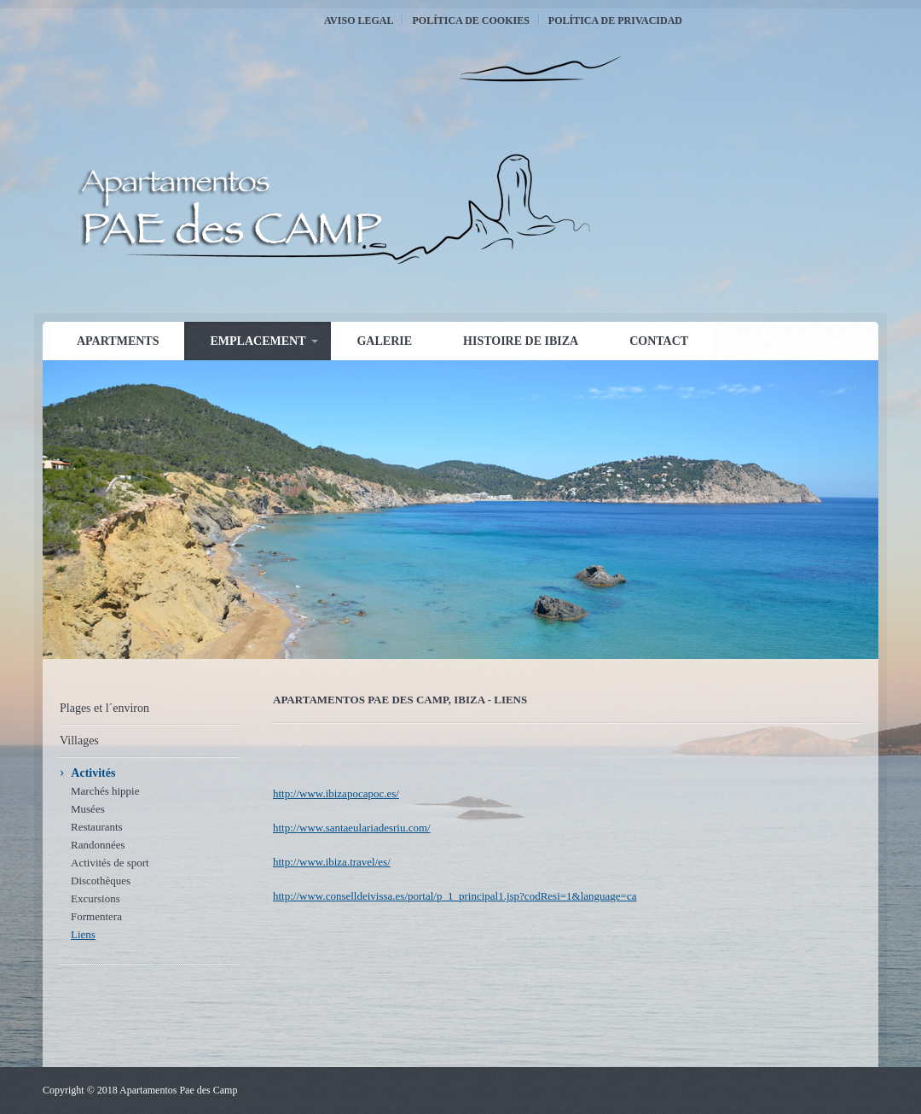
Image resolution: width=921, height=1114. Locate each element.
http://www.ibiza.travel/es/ (332, 861)
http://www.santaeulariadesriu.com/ (352, 827)
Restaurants (97, 826)
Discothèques (100, 880)
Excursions (95, 898)
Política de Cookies (470, 20)
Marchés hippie (105, 790)
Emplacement (257, 341)
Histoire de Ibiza (520, 341)
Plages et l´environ (104, 708)
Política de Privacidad (615, 20)
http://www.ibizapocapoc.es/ (336, 793)
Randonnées (98, 844)
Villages (79, 740)
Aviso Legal (358, 20)
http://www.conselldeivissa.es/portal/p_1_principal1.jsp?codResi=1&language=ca (454, 895)
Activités (93, 773)
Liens (83, 934)
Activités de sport (110, 862)
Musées (88, 808)
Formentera (96, 916)
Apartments (118, 341)
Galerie (384, 341)
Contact (658, 341)
